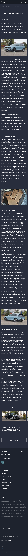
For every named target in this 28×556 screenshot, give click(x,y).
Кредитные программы (8, 525)
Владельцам (5, 488)
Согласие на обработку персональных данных (12, 541)
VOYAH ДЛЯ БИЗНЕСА (6, 476)
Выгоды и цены (5, 528)
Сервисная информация (8, 531)
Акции (21, 553)
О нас (2, 491)
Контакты (4, 479)
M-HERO (3, 473)
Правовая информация (6, 540)
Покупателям (5, 485)
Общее (3, 521)
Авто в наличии (5, 470)
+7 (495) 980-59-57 (5, 458)
